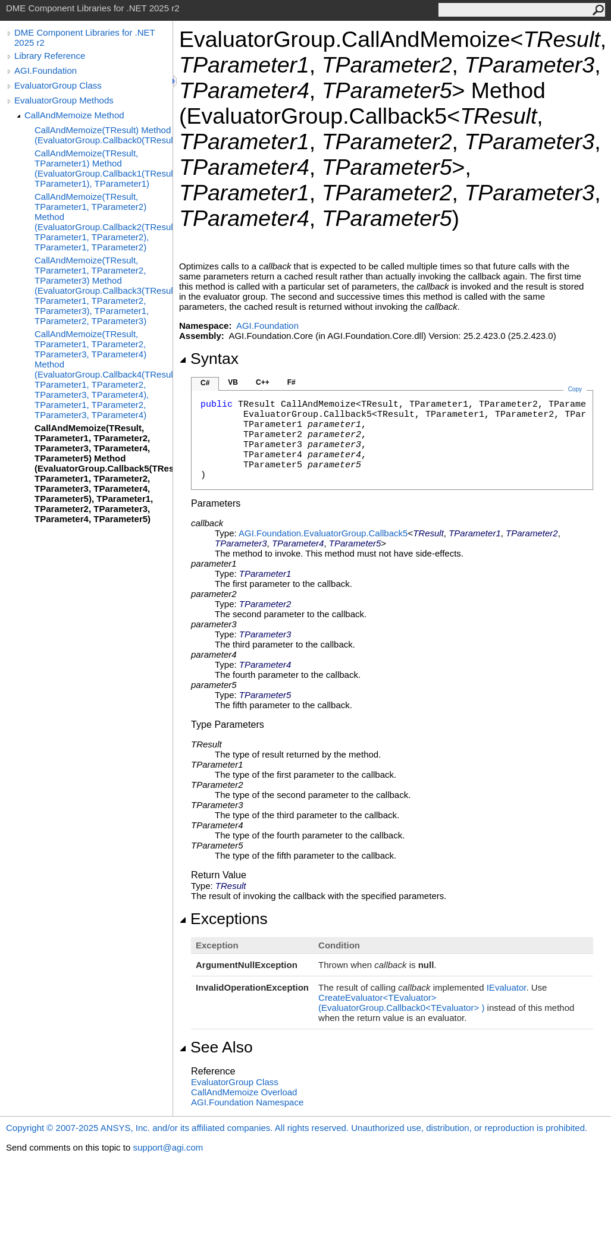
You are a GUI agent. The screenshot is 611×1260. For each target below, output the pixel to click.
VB (233, 382)
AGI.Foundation (45, 70)
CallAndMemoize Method (74, 115)
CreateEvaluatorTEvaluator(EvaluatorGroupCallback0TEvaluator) (401, 1002)
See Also (216, 1047)
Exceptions (223, 919)
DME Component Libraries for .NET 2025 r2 (84, 37)
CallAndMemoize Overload (244, 1092)
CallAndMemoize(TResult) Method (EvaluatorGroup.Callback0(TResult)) (104, 135)
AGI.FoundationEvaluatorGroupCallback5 (323, 533)
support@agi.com (168, 1147)
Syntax (209, 358)
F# (291, 382)
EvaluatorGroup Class (58, 85)
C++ (263, 382)
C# (204, 383)
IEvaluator (507, 987)
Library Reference (49, 56)
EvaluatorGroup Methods (64, 100)
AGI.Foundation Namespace (247, 1102)
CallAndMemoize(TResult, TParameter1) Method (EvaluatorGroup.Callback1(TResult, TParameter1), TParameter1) (104, 168)
